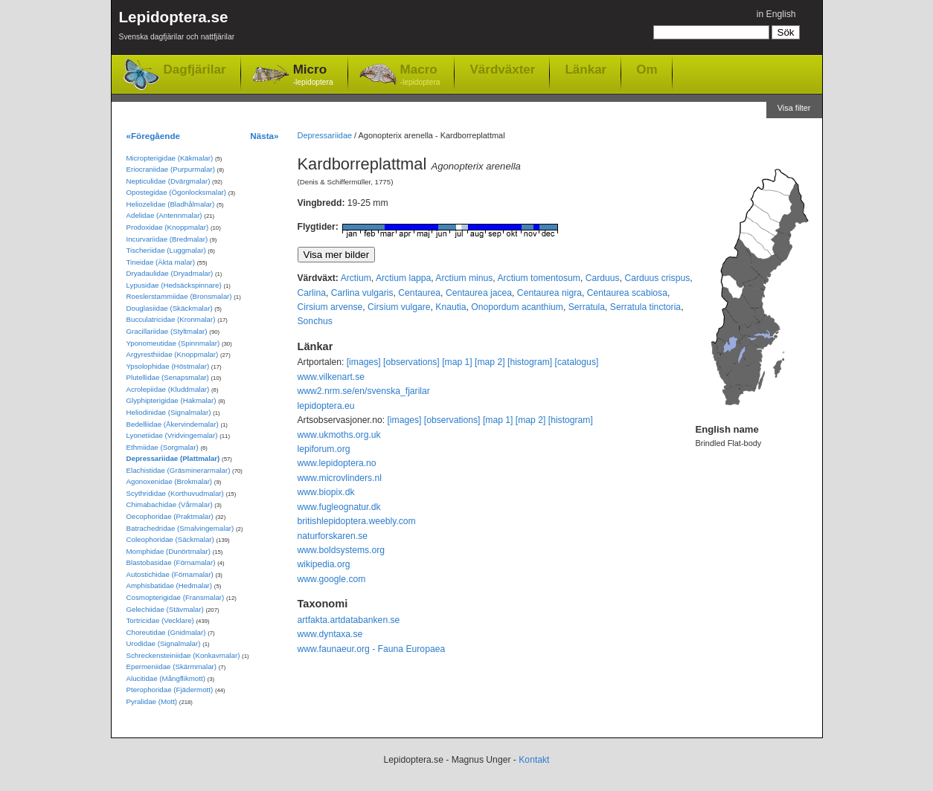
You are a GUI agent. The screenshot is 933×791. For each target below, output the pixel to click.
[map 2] (490, 362)
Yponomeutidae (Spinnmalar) (173, 343)
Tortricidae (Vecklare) (160, 620)
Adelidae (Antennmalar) (164, 215)
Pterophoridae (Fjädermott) (170, 689)
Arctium (356, 278)
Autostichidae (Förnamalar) (170, 574)
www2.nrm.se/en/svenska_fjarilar (364, 391)
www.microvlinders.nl (340, 478)
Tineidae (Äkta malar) (161, 262)
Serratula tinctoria (645, 307)
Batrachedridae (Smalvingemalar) (180, 528)
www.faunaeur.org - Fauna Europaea (372, 649)
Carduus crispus (657, 278)
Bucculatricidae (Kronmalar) (171, 319)
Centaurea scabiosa (627, 293)
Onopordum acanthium (517, 307)
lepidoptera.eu (326, 406)
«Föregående (153, 136)
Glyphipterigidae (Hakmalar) (171, 400)
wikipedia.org (324, 564)
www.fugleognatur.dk (339, 507)
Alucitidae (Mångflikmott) (165, 678)
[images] (364, 362)
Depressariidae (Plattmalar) (173, 458)
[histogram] (529, 362)
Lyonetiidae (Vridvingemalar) (172, 435)
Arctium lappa (403, 278)
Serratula (586, 307)
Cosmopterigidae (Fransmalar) (175, 597)
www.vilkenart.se (331, 377)
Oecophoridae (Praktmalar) (170, 516)
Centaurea (419, 293)
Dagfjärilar (195, 69)
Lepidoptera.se (177, 28)
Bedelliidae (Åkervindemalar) (172, 424)
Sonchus (315, 321)
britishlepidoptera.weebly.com (357, 521)
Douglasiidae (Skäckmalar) (169, 308)
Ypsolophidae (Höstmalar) (168, 366)
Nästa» (264, 136)
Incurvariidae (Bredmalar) (167, 239)
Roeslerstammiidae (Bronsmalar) (179, 296)
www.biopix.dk (326, 492)
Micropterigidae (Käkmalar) (170, 158)
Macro (420, 75)
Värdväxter (502, 69)
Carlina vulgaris (362, 293)
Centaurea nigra (549, 293)
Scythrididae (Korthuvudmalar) (175, 493)
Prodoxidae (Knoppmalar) (167, 227)
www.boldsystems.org (341, 550)
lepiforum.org (324, 449)
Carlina (312, 293)
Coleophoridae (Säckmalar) (170, 539)
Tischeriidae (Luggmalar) (166, 250)
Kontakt (534, 760)
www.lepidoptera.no (337, 463)
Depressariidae (325, 135)
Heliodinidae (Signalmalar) (168, 412)
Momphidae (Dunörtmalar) (168, 551)
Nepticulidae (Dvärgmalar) (168, 181)
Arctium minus (464, 278)
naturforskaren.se (333, 536)
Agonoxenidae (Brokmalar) (169, 481)
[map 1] (457, 362)
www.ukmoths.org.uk (339, 435)
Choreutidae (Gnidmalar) (166, 632)
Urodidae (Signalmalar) (163, 643)
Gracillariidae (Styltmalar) (167, 331)
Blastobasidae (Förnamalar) (171, 562)
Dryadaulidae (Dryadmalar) (170, 273)
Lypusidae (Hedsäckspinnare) (174, 285)
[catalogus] (577, 362)
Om (646, 69)
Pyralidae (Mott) (152, 701)
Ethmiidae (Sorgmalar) (162, 447)
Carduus (603, 278)
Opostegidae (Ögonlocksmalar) (176, 192)
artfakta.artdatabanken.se (349, 620)
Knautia (450, 307)
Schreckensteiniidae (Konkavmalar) (183, 655)
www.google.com (332, 579)
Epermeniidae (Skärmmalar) (171, 666)
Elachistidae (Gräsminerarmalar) (178, 470)
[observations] (411, 362)
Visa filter (794, 107)
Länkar (585, 69)
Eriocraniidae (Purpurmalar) (170, 169)
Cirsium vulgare (399, 307)
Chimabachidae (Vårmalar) (169, 504)
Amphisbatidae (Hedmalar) (169, 585)
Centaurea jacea (479, 293)
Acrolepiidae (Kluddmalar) (168, 389)
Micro (313, 75)
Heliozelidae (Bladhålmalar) (170, 204)
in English (776, 14)
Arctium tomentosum (538, 278)
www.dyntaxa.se (330, 634)
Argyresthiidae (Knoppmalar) (172, 354)
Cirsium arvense (330, 307)
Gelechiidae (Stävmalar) (165, 609)
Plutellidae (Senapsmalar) (167, 377)
